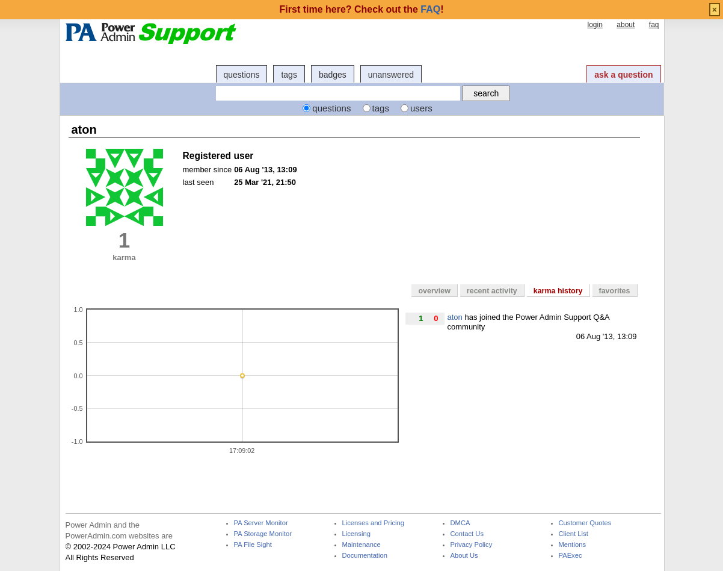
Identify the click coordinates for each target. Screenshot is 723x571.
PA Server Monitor (261, 523)
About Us (464, 555)
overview (434, 291)
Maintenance (361, 544)
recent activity (492, 291)
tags (289, 75)
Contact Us (467, 534)
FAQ (430, 9)
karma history (558, 291)
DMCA (460, 523)
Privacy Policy (472, 544)
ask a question (623, 75)
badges (332, 75)
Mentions (572, 544)
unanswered (391, 75)
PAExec (570, 555)
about (626, 24)
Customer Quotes (585, 523)
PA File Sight (253, 544)
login (594, 24)
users (421, 108)
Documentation (364, 555)
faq (654, 24)
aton (455, 317)
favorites (614, 291)
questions (242, 75)
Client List (573, 534)
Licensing (356, 534)
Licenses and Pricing (373, 523)
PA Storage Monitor (263, 534)
